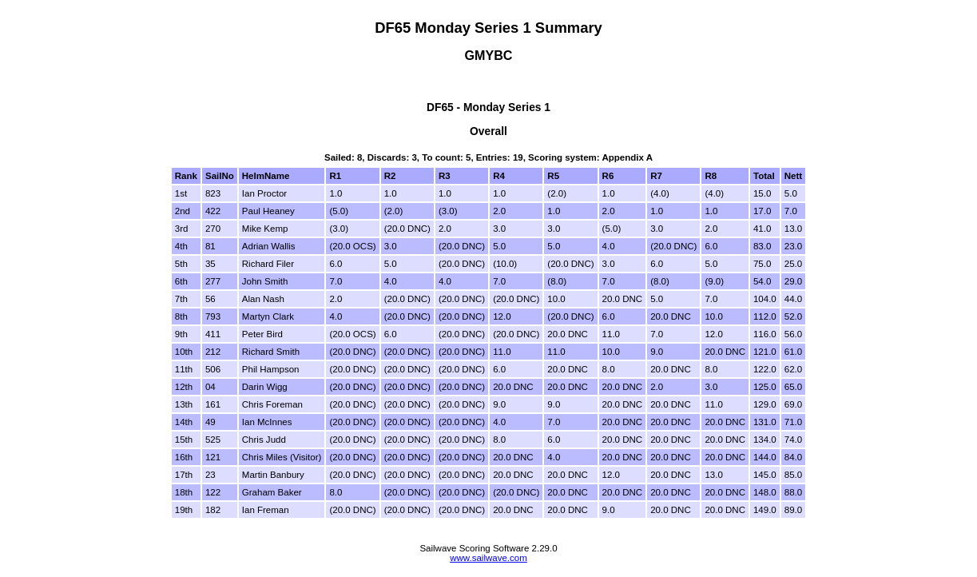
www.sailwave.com (488, 558)
